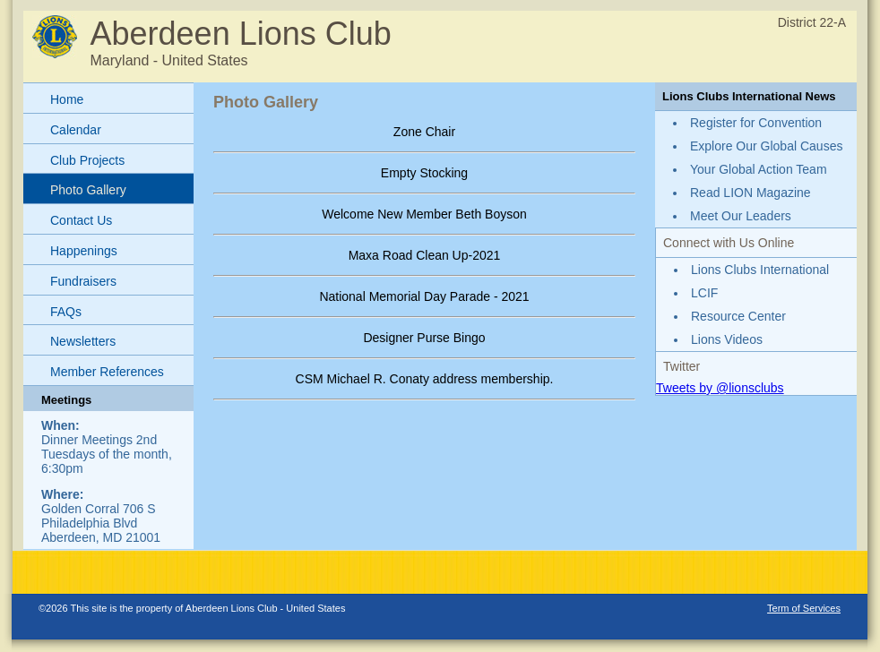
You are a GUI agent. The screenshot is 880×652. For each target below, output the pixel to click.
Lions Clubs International (760, 269)
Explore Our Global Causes (766, 146)
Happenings (83, 251)
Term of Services (804, 608)
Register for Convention (756, 123)
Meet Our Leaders (740, 216)
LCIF (704, 293)
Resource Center (738, 316)
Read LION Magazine (750, 192)
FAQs (66, 312)
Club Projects (87, 160)
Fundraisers (83, 281)
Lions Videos (727, 339)
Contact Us (81, 220)
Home (66, 99)
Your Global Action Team (758, 169)
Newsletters (83, 341)
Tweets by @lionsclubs (720, 388)
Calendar (75, 130)
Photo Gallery (88, 190)
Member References (107, 372)
